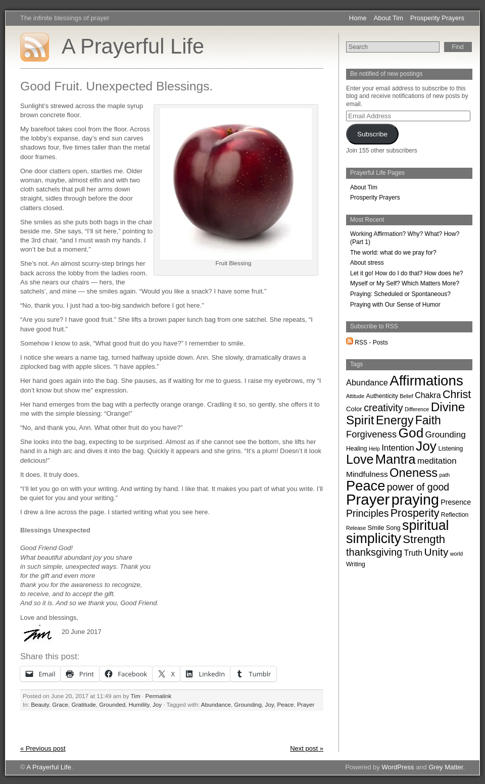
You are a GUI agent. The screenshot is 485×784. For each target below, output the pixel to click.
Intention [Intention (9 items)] (397, 448)
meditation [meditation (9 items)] (437, 461)
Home (358, 18)
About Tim (389, 18)
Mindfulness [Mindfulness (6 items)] (367, 474)
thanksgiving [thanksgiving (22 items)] (374, 552)
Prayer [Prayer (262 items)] (368, 499)
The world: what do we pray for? (393, 252)
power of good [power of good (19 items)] (418, 487)
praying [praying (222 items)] (415, 500)
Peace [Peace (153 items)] (365, 486)
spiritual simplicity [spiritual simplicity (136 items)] (397, 532)
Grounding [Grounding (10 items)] (445, 434)
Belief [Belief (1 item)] (406, 396)
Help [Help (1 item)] (374, 449)
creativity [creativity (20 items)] (383, 407)
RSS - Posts (367, 342)
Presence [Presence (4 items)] (456, 502)
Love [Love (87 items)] (359, 459)
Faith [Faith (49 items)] (428, 420)
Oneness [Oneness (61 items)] (414, 472)
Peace (285, 704)
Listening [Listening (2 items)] (450, 448)
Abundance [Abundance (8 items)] (367, 382)
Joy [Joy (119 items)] (426, 446)
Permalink (158, 696)
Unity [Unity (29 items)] (436, 552)
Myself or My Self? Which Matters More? (404, 283)
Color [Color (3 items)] (354, 409)
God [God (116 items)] (411, 432)
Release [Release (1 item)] (356, 528)
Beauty (40, 704)
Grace (60, 704)
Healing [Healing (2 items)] (356, 448)
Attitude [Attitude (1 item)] (355, 396)
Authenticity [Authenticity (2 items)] (382, 396)
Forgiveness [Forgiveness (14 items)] (371, 434)
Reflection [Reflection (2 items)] (454, 514)
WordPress (397, 767)
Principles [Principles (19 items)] (367, 513)
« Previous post (43, 748)
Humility (139, 704)
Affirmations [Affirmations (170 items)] (426, 380)
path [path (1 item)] (445, 475)
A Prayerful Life (133, 46)
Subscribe (372, 134)
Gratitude (84, 704)
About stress (367, 262)
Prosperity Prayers (437, 18)
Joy (157, 704)
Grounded (112, 704)
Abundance (216, 704)
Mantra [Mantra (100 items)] (395, 459)
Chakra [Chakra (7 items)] (428, 395)
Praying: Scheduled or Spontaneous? (400, 294)
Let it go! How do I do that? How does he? (406, 273)
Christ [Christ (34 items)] (457, 394)
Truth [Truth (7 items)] (413, 553)
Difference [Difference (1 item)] (417, 409)
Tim (135, 696)
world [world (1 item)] (456, 554)
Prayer (305, 704)
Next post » (306, 748)
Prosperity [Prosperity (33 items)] (415, 513)
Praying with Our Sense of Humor (395, 304)
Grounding (248, 704)
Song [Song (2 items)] (393, 527)
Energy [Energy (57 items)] (395, 420)
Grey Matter (445, 767)
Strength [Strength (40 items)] (424, 539)
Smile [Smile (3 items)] (375, 527)
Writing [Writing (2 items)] (355, 564)
